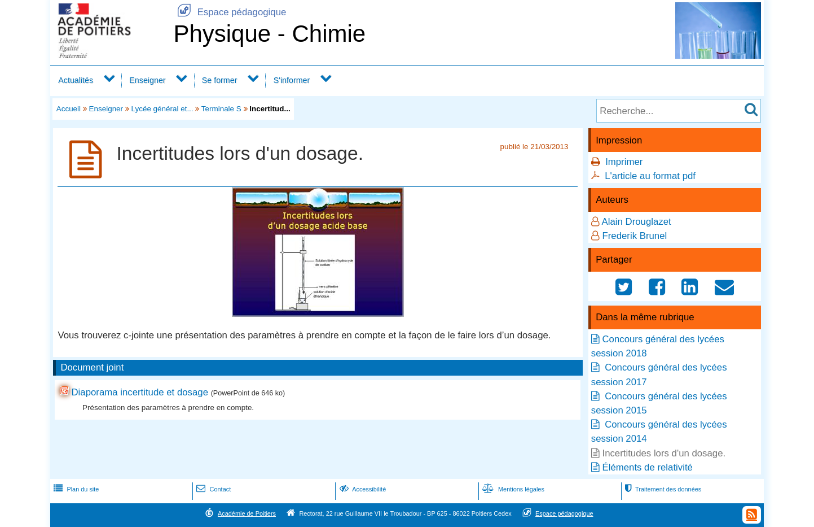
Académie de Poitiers (247, 513)
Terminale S (221, 108)
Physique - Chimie (269, 33)
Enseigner (147, 80)
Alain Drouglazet (636, 221)
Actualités (75, 80)
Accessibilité (361, 489)
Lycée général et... (162, 108)
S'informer (292, 80)
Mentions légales (512, 489)
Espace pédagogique (229, 12)
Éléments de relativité (647, 467)
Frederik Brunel (634, 235)
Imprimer (624, 161)
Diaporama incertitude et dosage (139, 392)
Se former (219, 80)
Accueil (68, 108)
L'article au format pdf (650, 176)
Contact (212, 489)
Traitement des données (662, 489)
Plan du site (75, 489)
